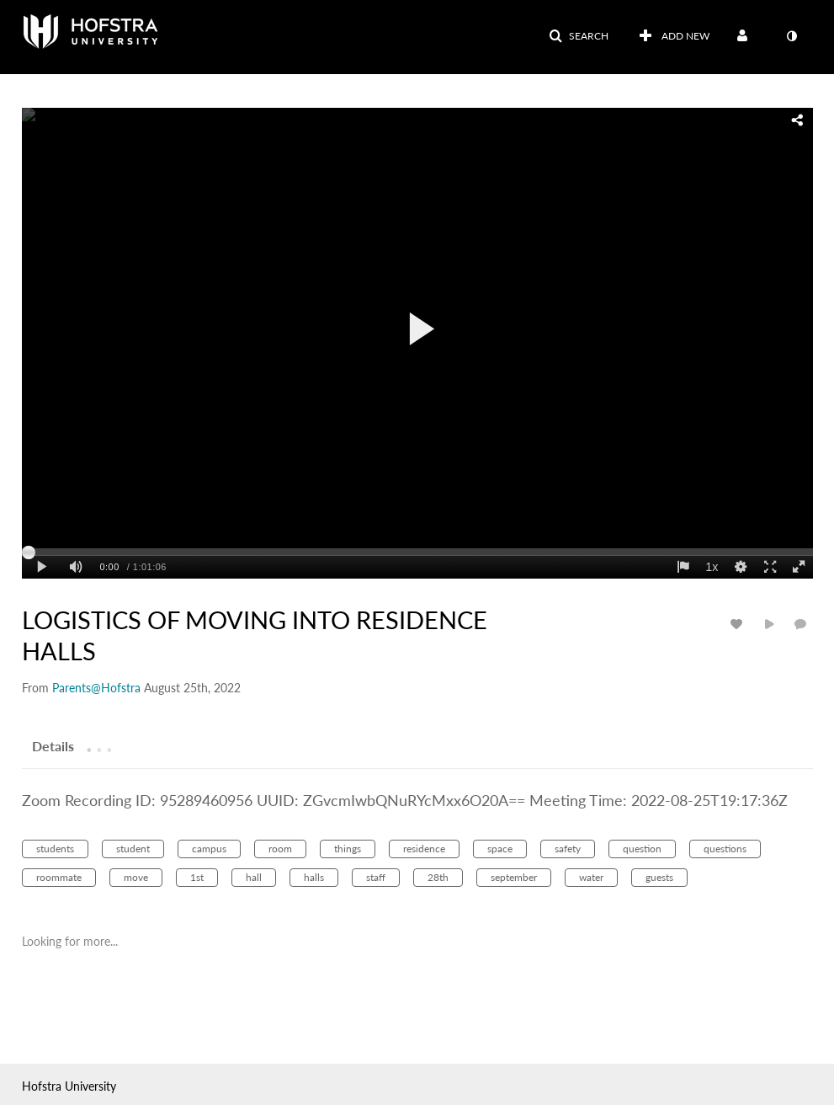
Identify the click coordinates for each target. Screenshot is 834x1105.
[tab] (53, 745)
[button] (578, 36)
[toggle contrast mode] (792, 36)
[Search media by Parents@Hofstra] (96, 688)
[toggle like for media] (739, 624)
